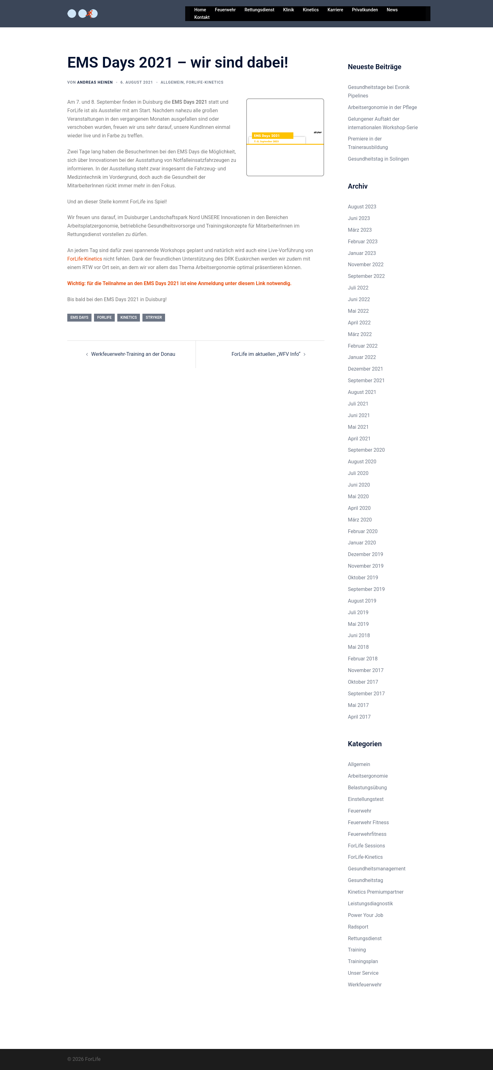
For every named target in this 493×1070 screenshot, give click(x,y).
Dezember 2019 (365, 554)
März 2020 (360, 520)
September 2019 (366, 589)
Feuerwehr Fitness (368, 822)
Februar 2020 (363, 531)
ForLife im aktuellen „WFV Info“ (265, 354)
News (392, 9)
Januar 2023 (362, 253)
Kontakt (202, 17)
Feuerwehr (225, 9)
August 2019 (362, 601)
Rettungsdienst (259, 9)
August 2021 (362, 392)
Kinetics (311, 9)
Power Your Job (365, 915)
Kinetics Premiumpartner (376, 892)
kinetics (128, 317)
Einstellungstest (366, 799)
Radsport (358, 927)
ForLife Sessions (366, 846)
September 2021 (366, 380)
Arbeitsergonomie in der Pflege (382, 107)
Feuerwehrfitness (367, 834)
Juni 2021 (359, 415)
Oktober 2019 (363, 578)
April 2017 (359, 717)
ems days (79, 317)
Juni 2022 (359, 299)
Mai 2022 (358, 311)
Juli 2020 (358, 473)
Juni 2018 (359, 635)
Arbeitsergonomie (368, 776)
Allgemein (172, 82)
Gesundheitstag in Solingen (378, 159)
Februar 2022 (363, 346)
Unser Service (363, 973)
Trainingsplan (363, 961)
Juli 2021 (358, 404)
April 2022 (359, 323)
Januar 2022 (362, 357)
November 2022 (366, 265)
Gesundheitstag (365, 880)
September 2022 (366, 276)
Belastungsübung (367, 788)
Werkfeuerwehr (365, 985)
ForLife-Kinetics (205, 82)
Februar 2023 (363, 242)
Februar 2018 (363, 659)
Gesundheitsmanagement (377, 869)
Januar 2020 (362, 543)
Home (200, 9)
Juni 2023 (359, 218)
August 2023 (362, 207)
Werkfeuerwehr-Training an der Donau (133, 354)
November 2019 (366, 566)
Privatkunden (365, 9)
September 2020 (366, 450)
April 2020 (359, 508)
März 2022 (360, 334)
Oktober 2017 (363, 682)
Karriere (335, 9)
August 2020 (362, 462)
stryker (154, 317)
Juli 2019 (358, 612)
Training (357, 950)
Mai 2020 (358, 496)
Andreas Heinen (95, 82)
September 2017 (366, 694)
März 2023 (360, 230)
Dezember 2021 (365, 369)
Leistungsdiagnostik (370, 904)
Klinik (288, 9)
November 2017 (366, 670)
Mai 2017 (358, 705)
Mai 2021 (358, 427)
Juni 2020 (359, 485)
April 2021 (359, 439)
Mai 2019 (358, 624)
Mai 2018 (358, 647)
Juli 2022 (358, 288)
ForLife (104, 317)
